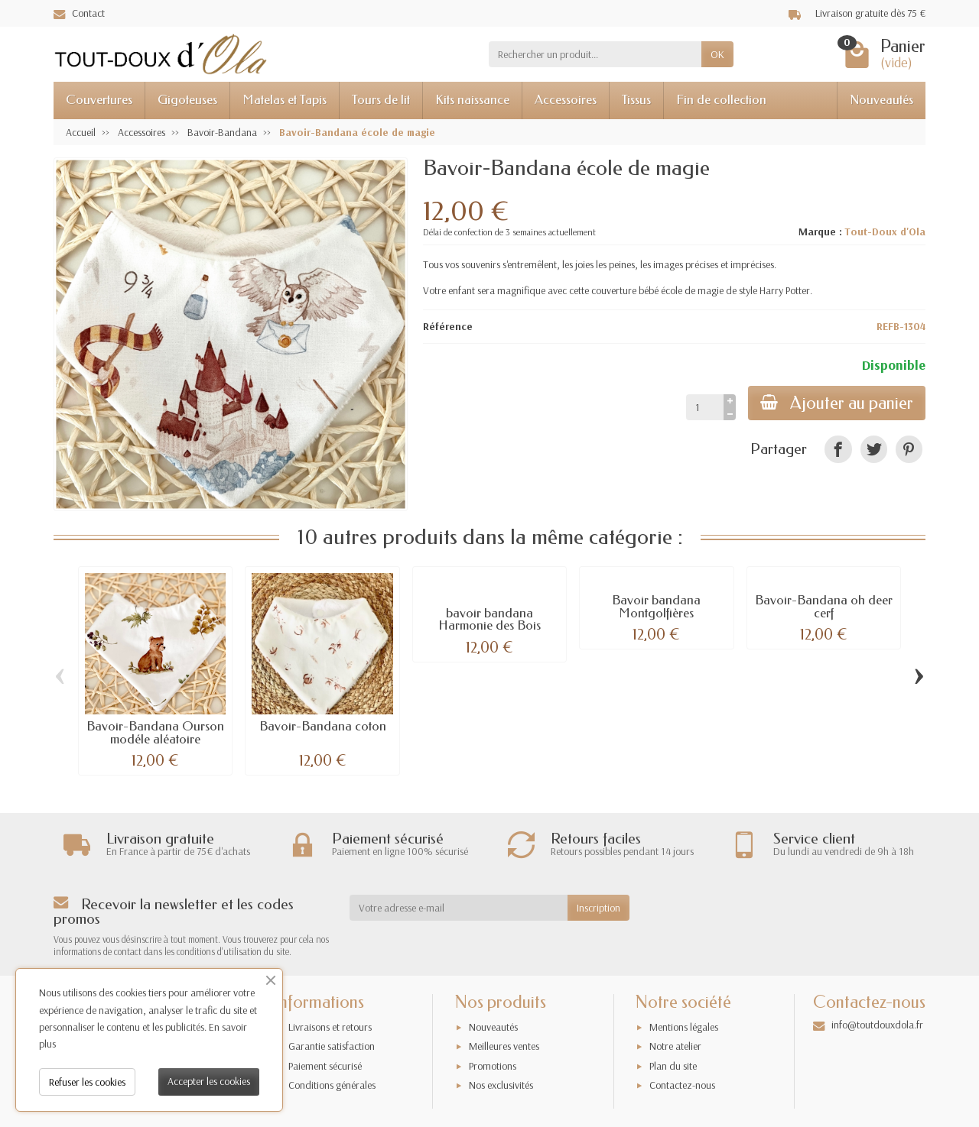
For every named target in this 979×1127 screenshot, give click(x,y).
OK (717, 54)
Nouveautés (881, 99)
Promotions (492, 1066)
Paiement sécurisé (325, 1066)
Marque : (820, 231)
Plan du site (673, 1066)
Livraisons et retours (330, 1027)
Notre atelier (675, 1046)
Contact (79, 13)
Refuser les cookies (87, 1082)
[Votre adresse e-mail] (459, 908)
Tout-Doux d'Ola (884, 231)
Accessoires (566, 99)
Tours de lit (381, 99)
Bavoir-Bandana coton (322, 726)
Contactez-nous (682, 1085)
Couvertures (99, 99)
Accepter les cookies (209, 1081)
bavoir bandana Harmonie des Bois (489, 619)
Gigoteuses (187, 99)
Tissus (636, 99)
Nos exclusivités (501, 1085)
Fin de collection (721, 99)
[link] (838, 449)
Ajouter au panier (836, 403)
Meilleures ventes (504, 1046)
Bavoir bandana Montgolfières (656, 606)
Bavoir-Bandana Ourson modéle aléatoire (155, 732)
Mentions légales (683, 1027)
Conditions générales (332, 1085)
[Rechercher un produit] (595, 54)
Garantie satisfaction (331, 1046)
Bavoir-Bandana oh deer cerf (824, 606)
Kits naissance (472, 99)
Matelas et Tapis (284, 99)
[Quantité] (705, 407)
